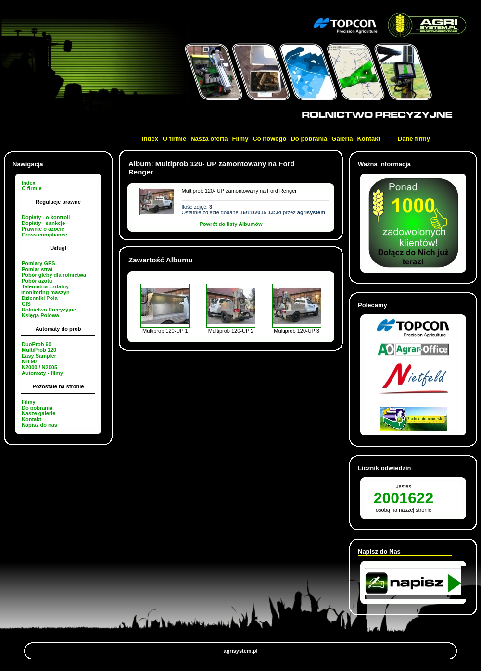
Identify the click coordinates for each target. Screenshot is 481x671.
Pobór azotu (37, 281)
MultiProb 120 (39, 350)
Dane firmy (414, 138)
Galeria (342, 138)
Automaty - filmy (42, 373)
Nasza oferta (209, 138)
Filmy (240, 138)
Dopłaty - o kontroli (46, 217)
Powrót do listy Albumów (231, 224)
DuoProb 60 (36, 344)
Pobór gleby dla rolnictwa (54, 275)
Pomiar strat (37, 269)
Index (150, 138)
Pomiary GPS (38, 263)
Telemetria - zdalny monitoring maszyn (45, 289)
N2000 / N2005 (39, 367)
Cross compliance (44, 234)
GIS (26, 304)
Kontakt (368, 138)
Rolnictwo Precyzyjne (49, 309)
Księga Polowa (40, 315)
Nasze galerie (38, 413)
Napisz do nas (39, 425)
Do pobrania (309, 138)
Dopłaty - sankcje (43, 223)
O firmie (174, 138)
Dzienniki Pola (40, 298)
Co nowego (269, 138)
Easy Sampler (39, 356)
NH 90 (29, 361)
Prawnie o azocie (43, 229)
